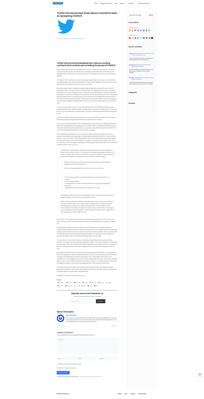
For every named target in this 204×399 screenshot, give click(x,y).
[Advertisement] (68, 51)
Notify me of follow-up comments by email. (69, 364)
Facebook (82, 275)
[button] (126, 3)
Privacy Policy (143, 394)
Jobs (127, 394)
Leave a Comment (62, 38)
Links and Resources (145, 3)
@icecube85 (73, 275)
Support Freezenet (108, 3)
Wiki (118, 3)
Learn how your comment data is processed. (91, 377)
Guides (124, 3)
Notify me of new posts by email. (67, 368)
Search (151, 15)
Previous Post (61, 325)
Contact (134, 394)
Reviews (133, 3)
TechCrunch (74, 144)
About (121, 394)
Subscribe (100, 301)
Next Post (114, 325)
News (99, 3)
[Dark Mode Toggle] (200, 374)
